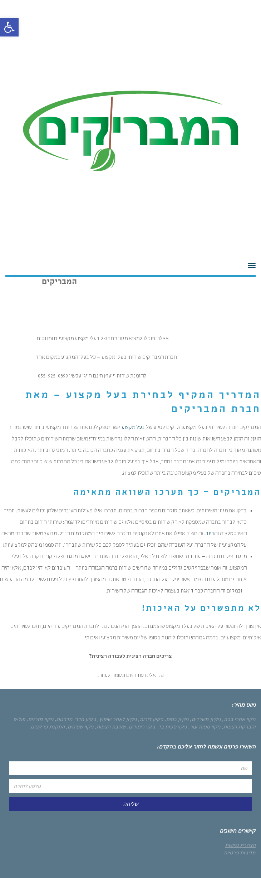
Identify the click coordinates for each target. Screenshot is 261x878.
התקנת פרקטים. (47, 727)
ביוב (210, 534)
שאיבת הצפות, (110, 727)
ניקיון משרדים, (205, 719)
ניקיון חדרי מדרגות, (75, 719)
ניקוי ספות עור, (204, 727)
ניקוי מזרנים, (40, 719)
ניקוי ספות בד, (172, 727)
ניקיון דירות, (150, 719)
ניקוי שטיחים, (80, 727)
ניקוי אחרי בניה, (239, 719)
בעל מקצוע (133, 428)
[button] (9, 27)
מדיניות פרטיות (240, 852)
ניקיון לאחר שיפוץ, (117, 719)
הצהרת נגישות (240, 845)
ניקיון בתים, (177, 719)
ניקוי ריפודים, (141, 727)
